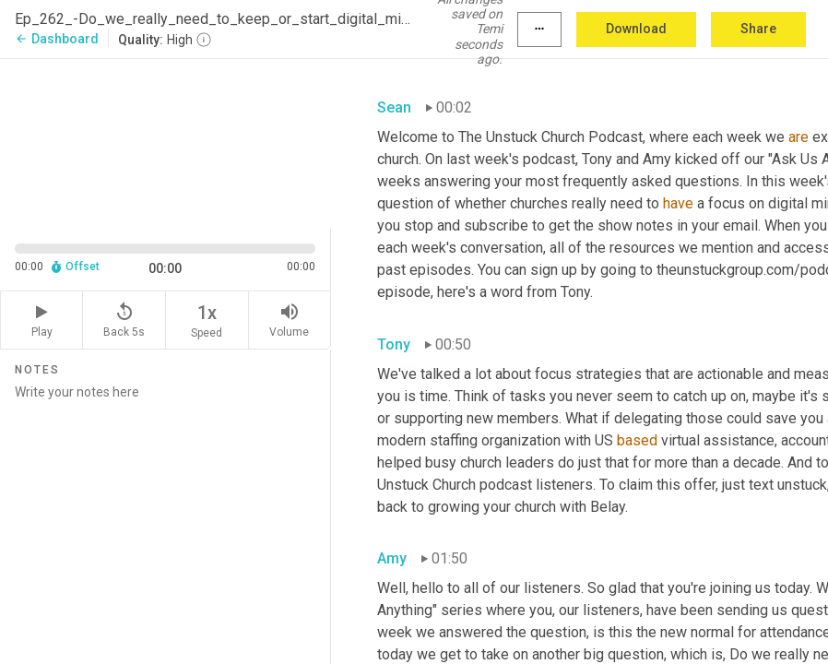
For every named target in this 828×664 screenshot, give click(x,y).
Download (636, 28)
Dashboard (57, 38)
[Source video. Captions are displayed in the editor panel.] (165, 142)
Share (758, 28)
